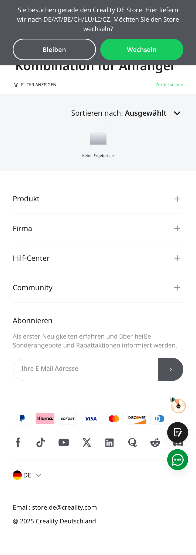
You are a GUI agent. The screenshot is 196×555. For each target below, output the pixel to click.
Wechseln (142, 49)
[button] (154, 113)
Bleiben (54, 49)
